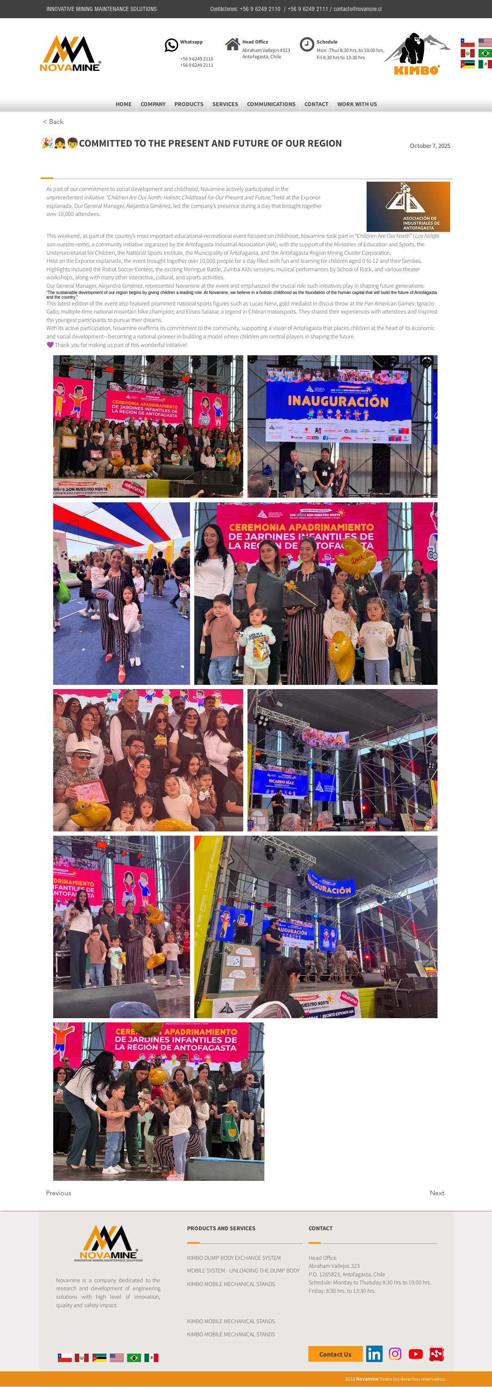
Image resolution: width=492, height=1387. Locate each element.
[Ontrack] (436, 1354)
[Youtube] (416, 1354)
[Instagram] (395, 1354)
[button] (153, 104)
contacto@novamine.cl (358, 9)
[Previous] (74, 1193)
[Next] (423, 1193)
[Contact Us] (335, 1354)
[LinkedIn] (374, 1354)
